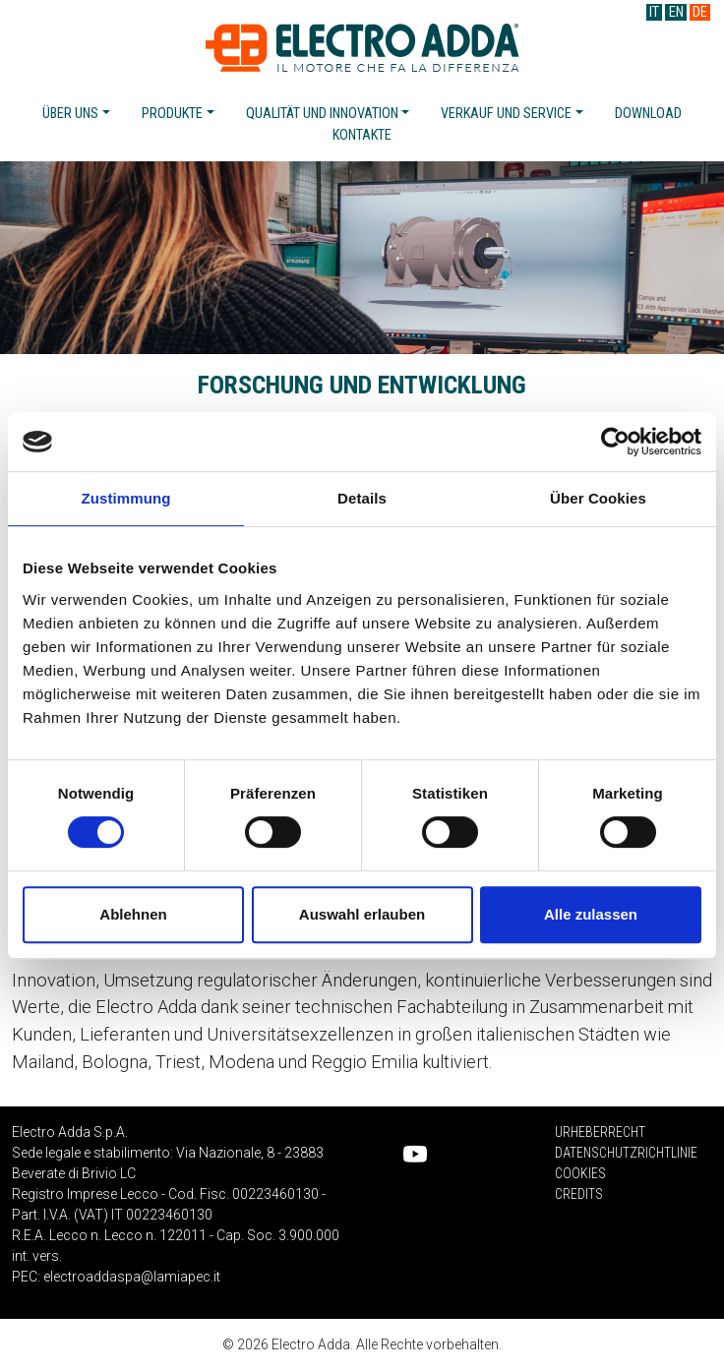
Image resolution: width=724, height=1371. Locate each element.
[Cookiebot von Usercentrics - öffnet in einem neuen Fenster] (615, 441)
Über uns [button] (70, 113)
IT (654, 12)
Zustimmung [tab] (126, 498)
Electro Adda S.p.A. (362, 48)
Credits (579, 1194)
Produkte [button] (172, 113)
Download (648, 113)
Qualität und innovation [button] (322, 113)
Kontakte (362, 135)
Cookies (580, 1173)
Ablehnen (132, 914)
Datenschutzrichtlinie (626, 1153)
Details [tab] (362, 498)
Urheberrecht (600, 1132)
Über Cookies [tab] (598, 498)
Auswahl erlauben (362, 914)
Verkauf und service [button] (506, 113)
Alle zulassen (590, 914)
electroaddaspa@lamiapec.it (131, 1276)
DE (700, 12)
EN (676, 12)
